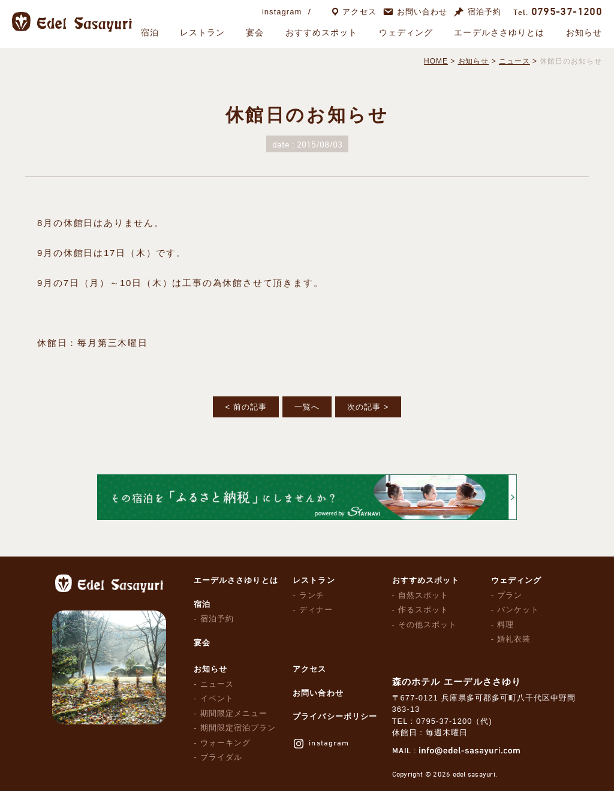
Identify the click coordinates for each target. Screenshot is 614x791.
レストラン (202, 32)
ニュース (217, 683)
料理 (505, 624)
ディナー (316, 609)
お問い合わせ (422, 11)
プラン (509, 595)
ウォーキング (225, 742)
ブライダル (221, 757)
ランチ (311, 595)
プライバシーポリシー (335, 716)
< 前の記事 (245, 406)
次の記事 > (368, 406)
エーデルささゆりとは (499, 32)
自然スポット (423, 595)
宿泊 (150, 32)
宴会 (255, 32)
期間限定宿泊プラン (238, 727)
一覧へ (307, 406)
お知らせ (584, 32)
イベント (217, 698)
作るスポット (423, 609)
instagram (282, 11)
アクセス (359, 11)
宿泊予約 (484, 11)
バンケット (518, 609)
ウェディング (406, 32)
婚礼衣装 (514, 638)
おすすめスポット (321, 32)
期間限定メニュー (233, 713)
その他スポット (427, 624)
